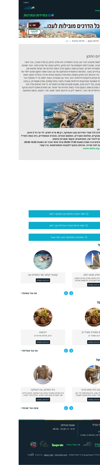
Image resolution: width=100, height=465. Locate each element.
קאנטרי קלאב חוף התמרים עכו (24, 275)
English (7, 2)
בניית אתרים (20, 455)
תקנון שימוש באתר (42, 455)
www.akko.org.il (73, 148)
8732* (87, 428)
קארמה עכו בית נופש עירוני (75, 389)
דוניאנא (24, 332)
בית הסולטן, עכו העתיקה (24, 389)
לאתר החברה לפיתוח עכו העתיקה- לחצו (48, 213)
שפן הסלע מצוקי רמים (75, 275)
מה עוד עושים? (11, 293)
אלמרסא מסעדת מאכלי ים (75, 332)
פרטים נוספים (24, 280)
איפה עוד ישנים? (12, 408)
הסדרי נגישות (30, 455)
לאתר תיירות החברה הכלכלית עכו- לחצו (48, 225)
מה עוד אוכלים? (11, 350)
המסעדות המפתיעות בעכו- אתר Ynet (48, 237)
